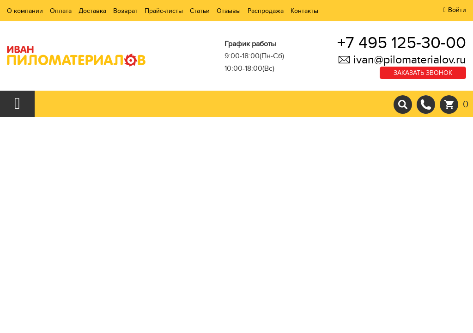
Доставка (92, 11)
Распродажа (266, 11)
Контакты (304, 11)
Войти (457, 10)
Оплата (61, 11)
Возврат (125, 11)
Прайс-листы (164, 11)
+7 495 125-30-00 (401, 43)
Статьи (200, 11)
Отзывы (229, 11)
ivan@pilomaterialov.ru (402, 60)
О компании (25, 11)
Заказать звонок (423, 73)
